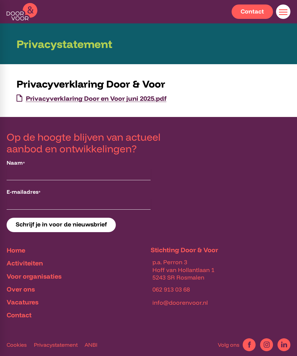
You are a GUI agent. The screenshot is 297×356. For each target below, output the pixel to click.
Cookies (17, 345)
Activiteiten (25, 263)
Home (16, 250)
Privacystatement (56, 345)
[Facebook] (249, 344)
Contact (19, 315)
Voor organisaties (34, 276)
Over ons (21, 289)
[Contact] (252, 11)
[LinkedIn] (284, 344)
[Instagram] (266, 344)
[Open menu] (283, 11)
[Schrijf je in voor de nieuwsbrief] (61, 225)
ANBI (91, 345)
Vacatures (22, 302)
